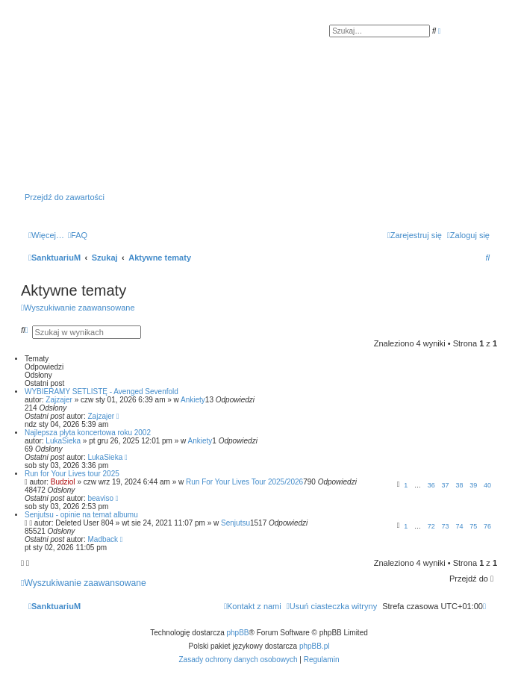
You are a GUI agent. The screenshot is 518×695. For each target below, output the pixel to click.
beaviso (100, 498)
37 (445, 485)
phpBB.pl (314, 646)
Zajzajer (59, 400)
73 (445, 526)
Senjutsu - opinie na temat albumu (81, 515)
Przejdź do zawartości (64, 197)
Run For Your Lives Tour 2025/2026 (244, 482)
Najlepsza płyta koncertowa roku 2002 (88, 432)
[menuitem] (77, 235)
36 (431, 485)
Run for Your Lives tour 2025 (72, 474)
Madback (103, 539)
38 (459, 485)
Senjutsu (235, 523)
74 (459, 526)
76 (487, 526)
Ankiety (193, 400)
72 (431, 526)
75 (473, 526)
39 (473, 485)
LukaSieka (63, 441)
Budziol (63, 482)
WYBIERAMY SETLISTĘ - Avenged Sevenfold (101, 391)
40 (487, 485)
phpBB (238, 633)
